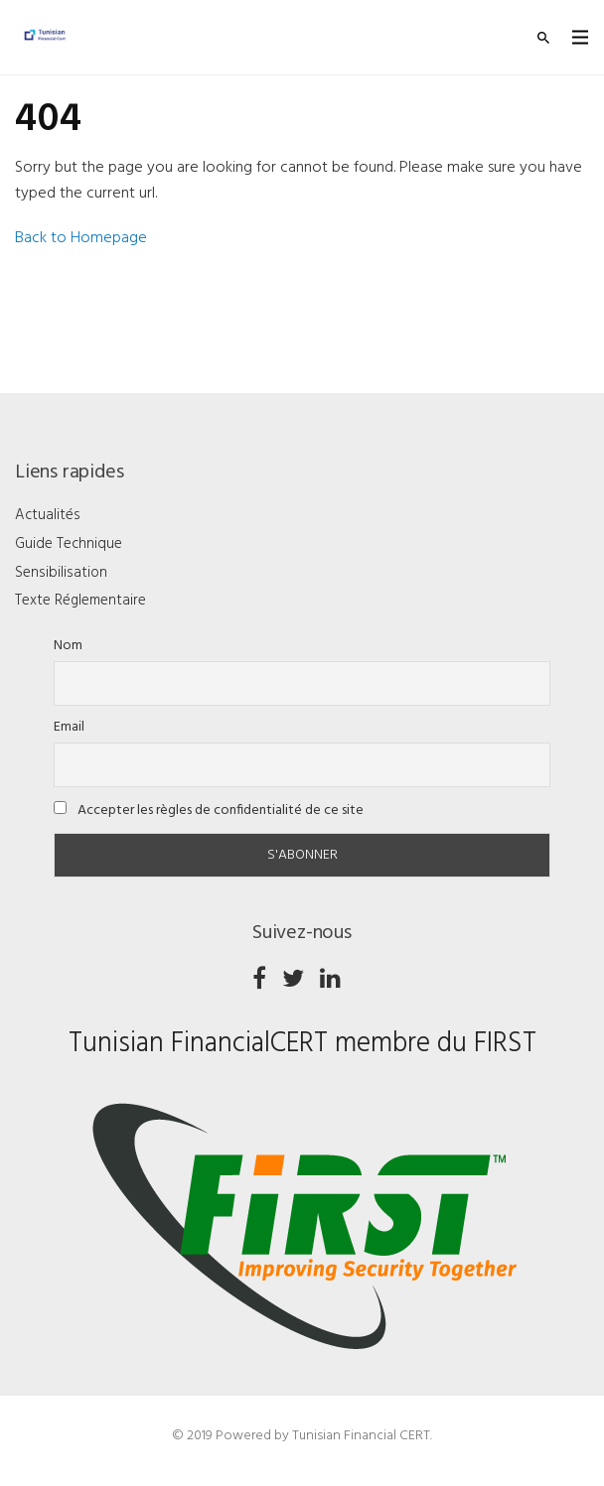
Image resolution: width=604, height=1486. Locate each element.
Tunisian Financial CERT (361, 1435)
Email (69, 727)
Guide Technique (68, 544)
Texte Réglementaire (80, 600)
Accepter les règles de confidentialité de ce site (209, 810)
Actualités (47, 515)
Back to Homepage (81, 238)
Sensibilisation (61, 573)
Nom (68, 645)
